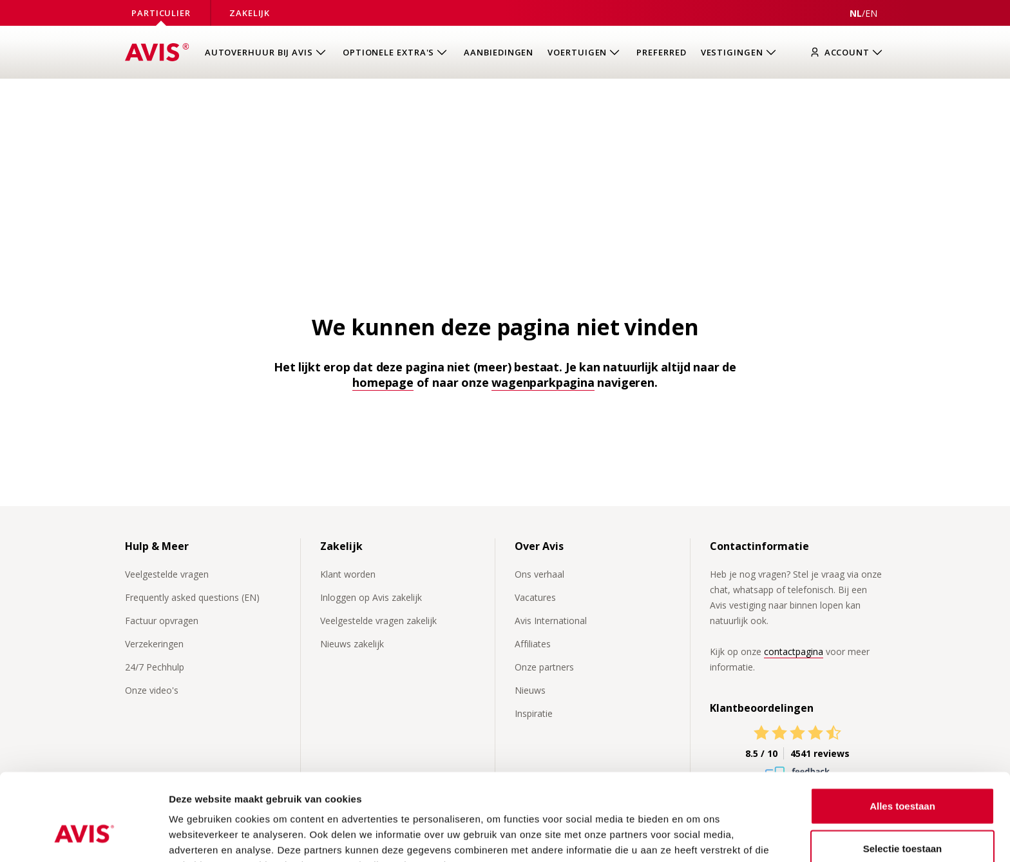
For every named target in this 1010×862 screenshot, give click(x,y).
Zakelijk (249, 13)
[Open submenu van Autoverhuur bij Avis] (267, 52)
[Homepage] (157, 52)
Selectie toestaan (902, 777)
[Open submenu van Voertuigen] (585, 52)
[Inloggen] (849, 52)
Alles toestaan (902, 735)
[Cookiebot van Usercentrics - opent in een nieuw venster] (83, 837)
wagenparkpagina (542, 382)
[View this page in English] (871, 13)
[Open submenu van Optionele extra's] (396, 52)
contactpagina (793, 651)
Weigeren (902, 819)
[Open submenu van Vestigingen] (740, 52)
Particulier (161, 13)
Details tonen (696, 836)
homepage (383, 382)
